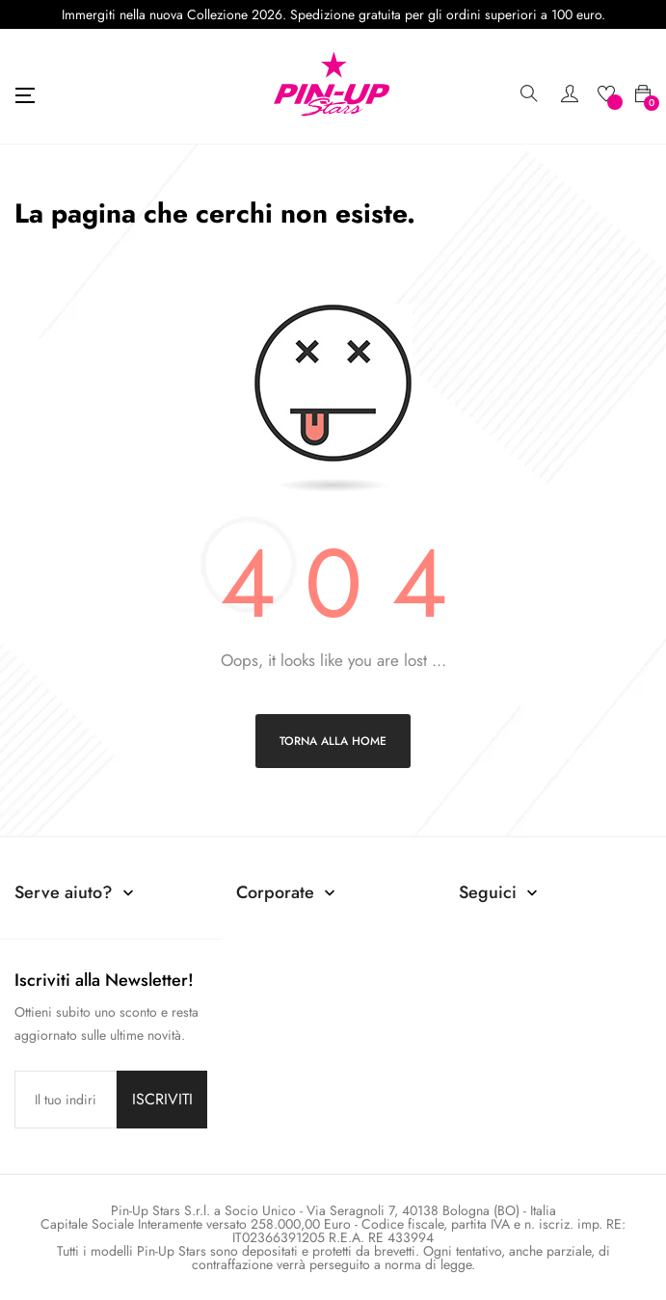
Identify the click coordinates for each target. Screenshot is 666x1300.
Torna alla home (333, 741)
